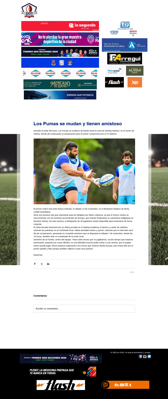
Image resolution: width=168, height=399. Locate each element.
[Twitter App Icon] (149, 356)
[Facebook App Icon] (140, 356)
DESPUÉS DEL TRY (58, 9)
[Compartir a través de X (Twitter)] (41, 264)
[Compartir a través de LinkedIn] (48, 264)
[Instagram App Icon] (145, 356)
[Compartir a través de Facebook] (34, 264)
